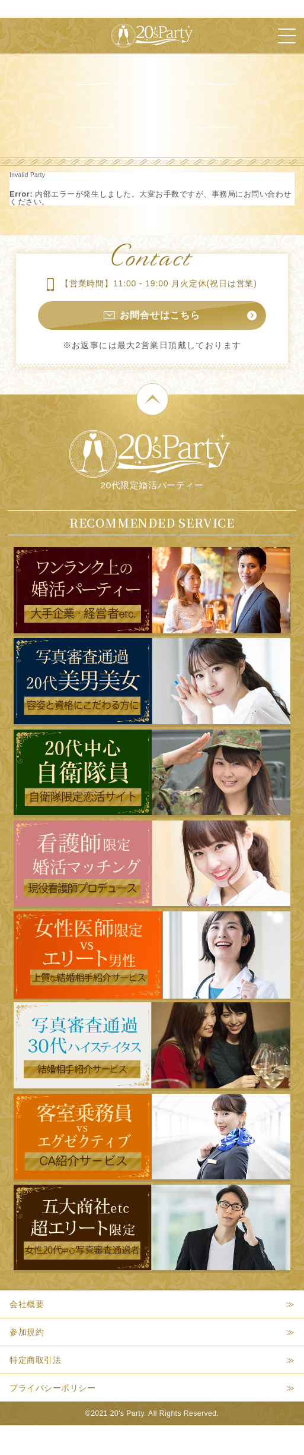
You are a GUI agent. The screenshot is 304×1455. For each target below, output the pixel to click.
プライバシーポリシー (52, 1388)
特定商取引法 (35, 1360)
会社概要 (26, 1304)
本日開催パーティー (86, 1440)
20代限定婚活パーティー (149, 460)
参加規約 (26, 1332)
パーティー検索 (237, 1440)
